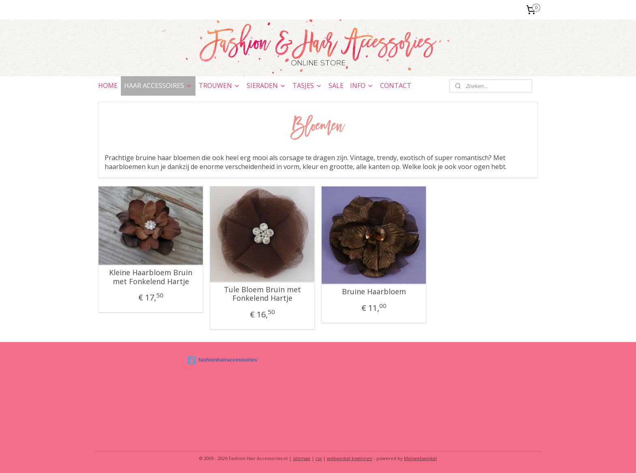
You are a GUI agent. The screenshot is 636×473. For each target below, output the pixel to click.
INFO (362, 85)
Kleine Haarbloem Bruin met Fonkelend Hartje (150, 277)
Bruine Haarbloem (374, 291)
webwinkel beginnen (349, 458)
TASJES (307, 85)
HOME (108, 85)
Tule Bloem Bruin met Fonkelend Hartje (262, 294)
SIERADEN (266, 85)
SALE (336, 85)
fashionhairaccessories (222, 360)
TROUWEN (219, 85)
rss (319, 458)
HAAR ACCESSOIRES (158, 85)
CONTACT (395, 85)
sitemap (301, 458)
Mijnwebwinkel (420, 458)
